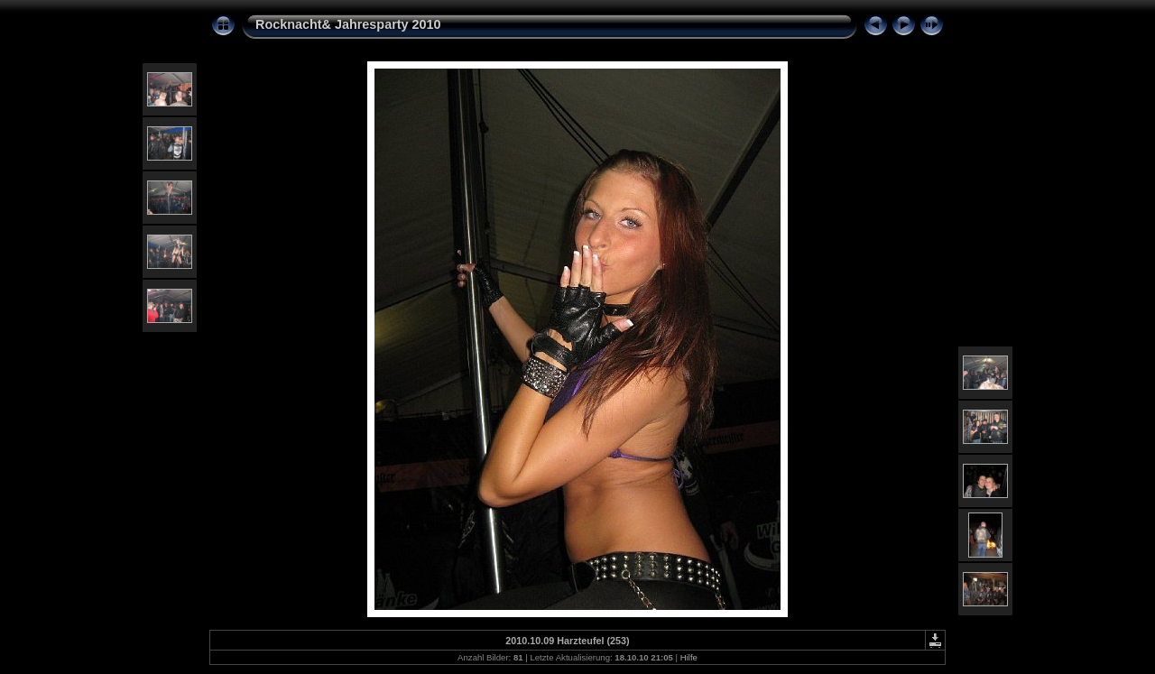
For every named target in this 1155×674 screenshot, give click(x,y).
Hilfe (689, 657)
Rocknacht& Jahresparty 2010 (348, 24)
